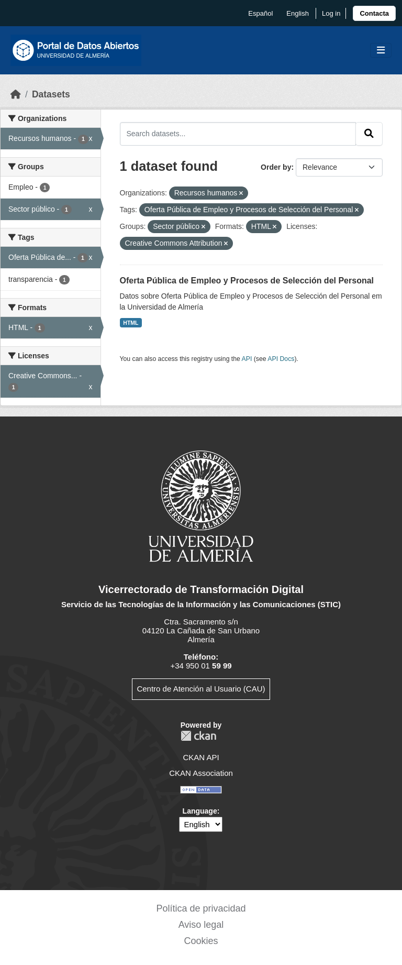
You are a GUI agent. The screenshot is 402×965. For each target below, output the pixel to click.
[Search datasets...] (238, 133)
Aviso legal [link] (201, 924)
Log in (331, 13)
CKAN (198, 735)
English (297, 13)
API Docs (280, 359)
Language (200, 811)
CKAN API (201, 757)
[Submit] (369, 133)
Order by (276, 167)
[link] (374, 13)
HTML (130, 323)
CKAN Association (201, 773)
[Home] (15, 94)
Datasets (51, 94)
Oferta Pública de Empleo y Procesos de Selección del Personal (247, 280)
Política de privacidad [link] (200, 908)
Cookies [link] (201, 941)
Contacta (374, 13)
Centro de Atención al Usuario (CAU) (201, 688)
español (260, 13)
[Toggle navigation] (381, 50)
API (247, 359)
